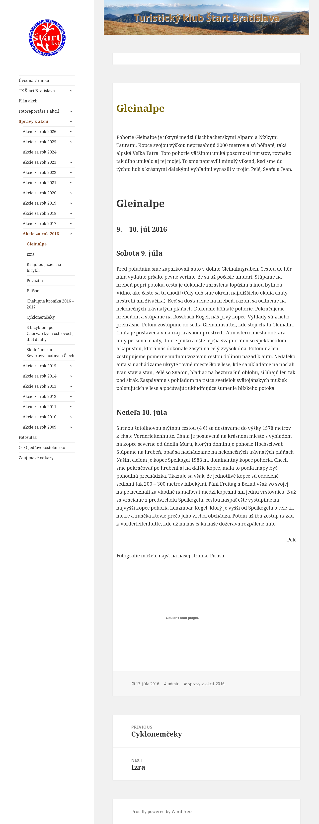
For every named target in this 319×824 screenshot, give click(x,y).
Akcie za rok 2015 (39, 366)
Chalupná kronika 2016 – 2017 (50, 304)
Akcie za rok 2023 (39, 162)
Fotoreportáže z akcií (39, 111)
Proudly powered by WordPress (161, 811)
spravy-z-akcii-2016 (206, 683)
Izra (30, 254)
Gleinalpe (37, 244)
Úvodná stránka (34, 80)
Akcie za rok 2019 (39, 203)
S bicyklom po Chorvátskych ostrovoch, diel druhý (50, 333)
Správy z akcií (33, 121)
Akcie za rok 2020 (39, 193)
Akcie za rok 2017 (39, 223)
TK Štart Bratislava (37, 90)
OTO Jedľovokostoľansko (42, 447)
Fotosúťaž (28, 437)
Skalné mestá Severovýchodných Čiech (50, 352)
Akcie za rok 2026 (39, 131)
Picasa (217, 555)
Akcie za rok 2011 (39, 406)
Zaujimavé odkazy (36, 457)
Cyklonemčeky (41, 317)
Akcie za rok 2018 (39, 213)
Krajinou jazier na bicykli (44, 267)
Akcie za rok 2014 (39, 376)
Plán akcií (28, 101)
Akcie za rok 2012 (39, 396)
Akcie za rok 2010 (39, 417)
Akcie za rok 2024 (39, 152)
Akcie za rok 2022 (39, 172)
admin (173, 683)
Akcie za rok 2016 (41, 233)
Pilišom (34, 291)
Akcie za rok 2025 (39, 142)
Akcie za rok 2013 (39, 386)
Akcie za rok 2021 (39, 182)
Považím (35, 280)
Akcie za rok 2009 (39, 427)
